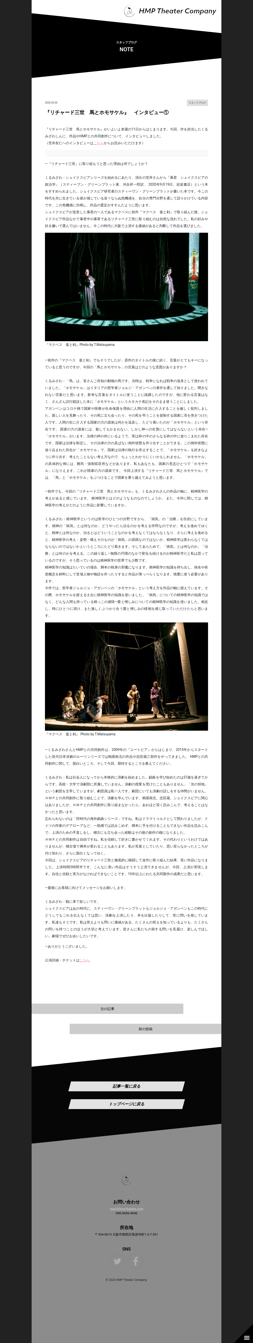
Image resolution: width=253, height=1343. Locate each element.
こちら (98, 143)
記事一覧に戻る (126, 1086)
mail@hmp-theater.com (126, 1209)
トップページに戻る (126, 1104)
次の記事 (107, 1009)
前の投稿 (145, 1029)
